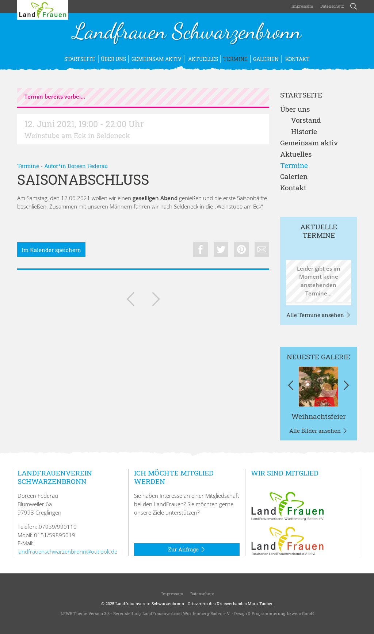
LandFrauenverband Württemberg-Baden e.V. (186, 613)
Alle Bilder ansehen (318, 431)
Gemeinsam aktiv (156, 59)
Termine (235, 59)
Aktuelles (202, 59)
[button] (291, 386)
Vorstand (306, 120)
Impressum (301, 6)
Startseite (79, 59)
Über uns (113, 59)
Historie (304, 131)
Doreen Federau (88, 165)
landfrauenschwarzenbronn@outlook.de (67, 551)
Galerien (266, 59)
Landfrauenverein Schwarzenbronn (149, 603)
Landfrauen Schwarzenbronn (187, 32)
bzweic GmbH (300, 613)
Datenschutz (331, 6)
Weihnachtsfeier (318, 416)
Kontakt (297, 59)
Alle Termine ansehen (318, 315)
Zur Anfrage (187, 550)
